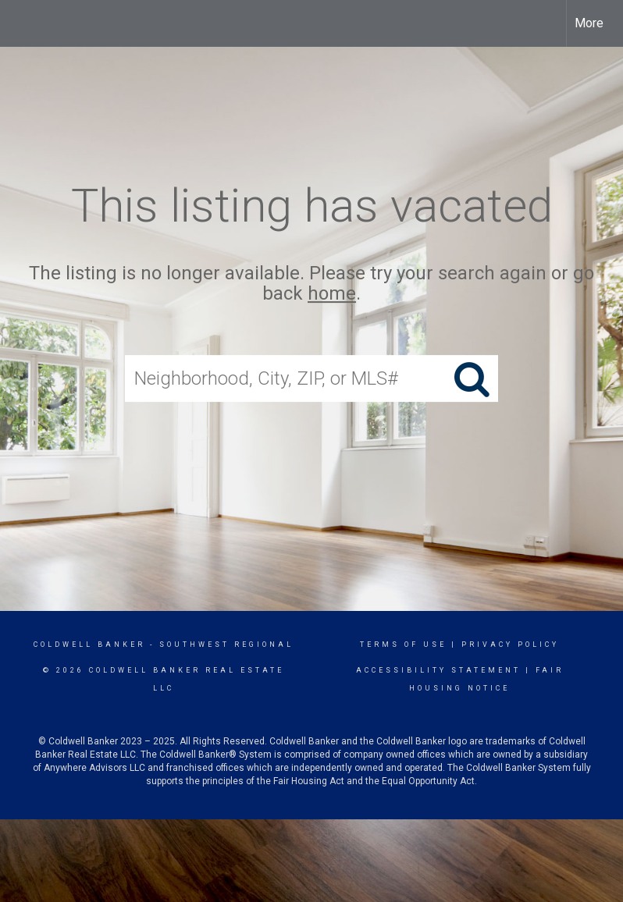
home (332, 294)
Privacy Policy (510, 644)
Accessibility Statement (438, 670)
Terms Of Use (403, 644)
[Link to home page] (20, 23)
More (589, 23)
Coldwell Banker (89, 644)
